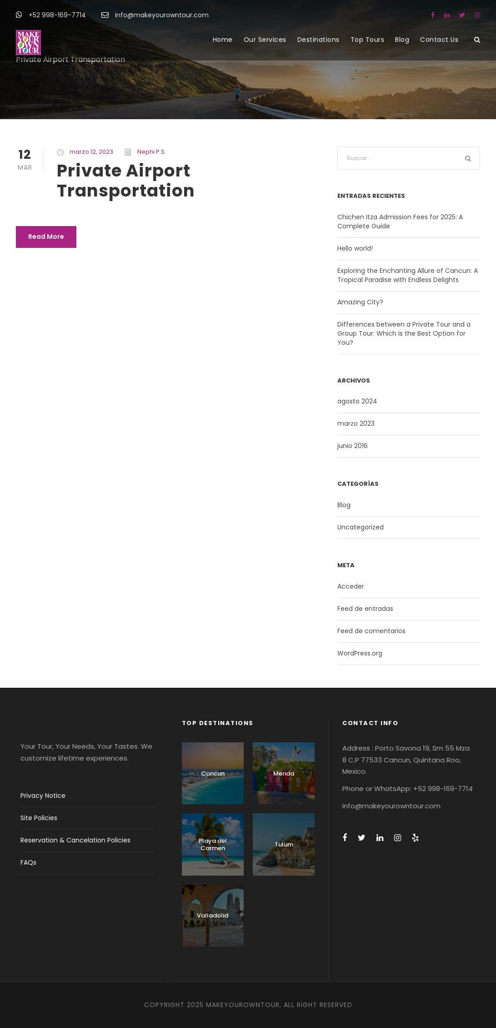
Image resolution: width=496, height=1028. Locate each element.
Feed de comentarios (371, 630)
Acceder (350, 586)
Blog (402, 39)
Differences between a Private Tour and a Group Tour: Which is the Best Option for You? (404, 333)
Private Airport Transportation (126, 180)
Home (223, 39)
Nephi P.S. (151, 151)
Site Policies (38, 817)
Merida (283, 773)
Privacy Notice (42, 795)
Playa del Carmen (213, 844)
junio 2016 (352, 445)
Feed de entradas (365, 608)
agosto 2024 (357, 401)
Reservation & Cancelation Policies (75, 840)
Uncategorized (360, 527)
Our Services (265, 39)
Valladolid (212, 915)
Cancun (213, 773)
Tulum (284, 844)
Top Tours (368, 39)
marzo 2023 (356, 423)
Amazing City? (360, 302)
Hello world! (355, 248)
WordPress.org (359, 653)
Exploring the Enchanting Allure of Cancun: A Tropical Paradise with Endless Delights (407, 275)
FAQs (28, 862)
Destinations (318, 39)
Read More (46, 236)
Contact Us (439, 39)
